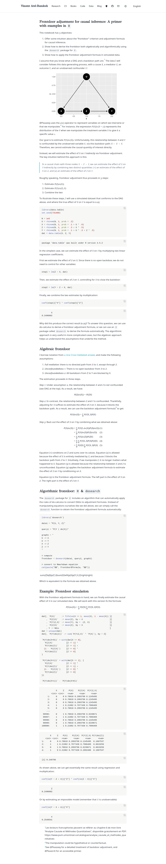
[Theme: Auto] (125, 6)
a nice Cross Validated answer (79, 354)
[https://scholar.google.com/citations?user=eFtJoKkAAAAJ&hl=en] (106, 6)
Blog (99, 6)
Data (91, 6)
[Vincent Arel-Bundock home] (34, 6)
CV (65, 6)
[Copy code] (124, 208)
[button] (138, 6)
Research (56, 6)
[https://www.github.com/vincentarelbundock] (112, 6)
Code (82, 6)
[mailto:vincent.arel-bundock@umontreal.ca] (118, 6)
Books (73, 6)
